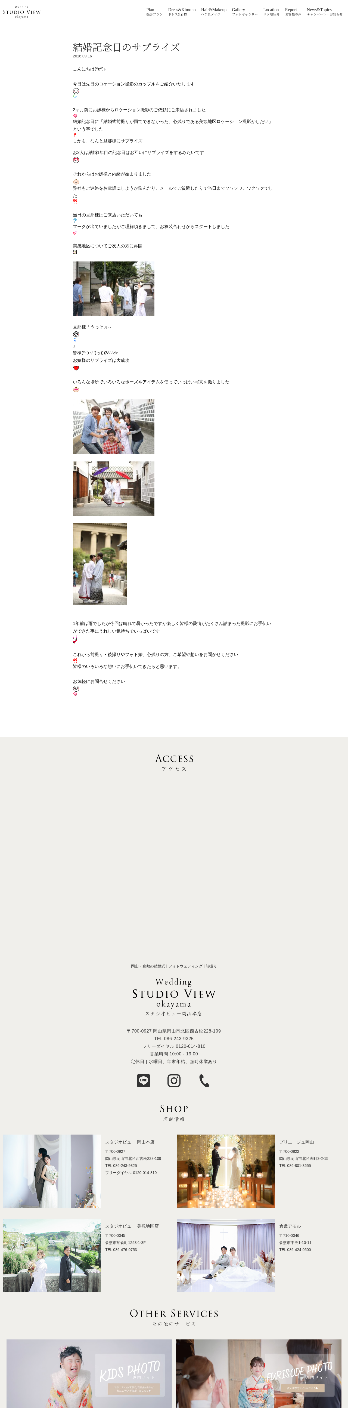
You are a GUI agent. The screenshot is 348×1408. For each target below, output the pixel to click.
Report (291, 10)
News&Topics (319, 10)
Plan (150, 10)
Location (271, 10)
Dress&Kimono (182, 10)
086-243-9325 (179, 1038)
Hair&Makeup (213, 10)
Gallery (238, 10)
